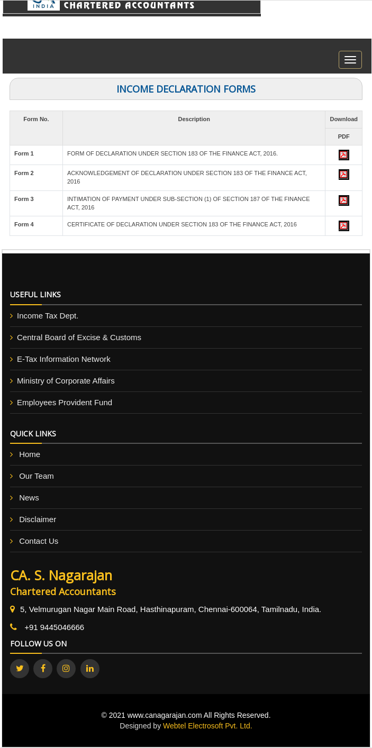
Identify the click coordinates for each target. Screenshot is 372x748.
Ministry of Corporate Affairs (66, 380)
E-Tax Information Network (64, 358)
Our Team (36, 475)
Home (29, 454)
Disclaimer (37, 519)
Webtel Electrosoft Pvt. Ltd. (207, 726)
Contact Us (38, 540)
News (29, 497)
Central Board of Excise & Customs (79, 337)
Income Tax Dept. (47, 315)
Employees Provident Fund (64, 402)
